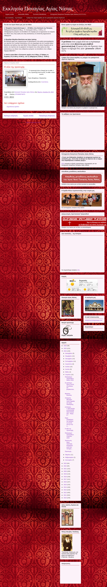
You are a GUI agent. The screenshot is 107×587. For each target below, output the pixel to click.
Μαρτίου (68, 454)
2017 (65, 479)
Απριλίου (68, 374)
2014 (65, 487)
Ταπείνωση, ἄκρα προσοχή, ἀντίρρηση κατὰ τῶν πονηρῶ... (69, 444)
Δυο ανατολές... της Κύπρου (13, 18)
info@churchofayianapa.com (93, 320)
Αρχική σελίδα (9, 14)
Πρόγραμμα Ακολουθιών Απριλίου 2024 (69, 435)
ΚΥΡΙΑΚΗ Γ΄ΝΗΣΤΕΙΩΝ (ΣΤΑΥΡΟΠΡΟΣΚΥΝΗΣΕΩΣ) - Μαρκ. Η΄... (70, 411)
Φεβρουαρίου (69, 457)
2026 (65, 345)
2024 (65, 351)
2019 (65, 474)
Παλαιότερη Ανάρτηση (47, 116)
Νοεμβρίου (68, 356)
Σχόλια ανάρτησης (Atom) (33, 122)
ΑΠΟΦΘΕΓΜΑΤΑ (20, 94)
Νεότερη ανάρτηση (11, 116)
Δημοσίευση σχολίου (13, 106)
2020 (65, 471)
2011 (65, 495)
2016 (65, 482)
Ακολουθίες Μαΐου (23, 14)
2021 (65, 468)
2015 (65, 484)
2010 (65, 498)
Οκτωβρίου (68, 358)
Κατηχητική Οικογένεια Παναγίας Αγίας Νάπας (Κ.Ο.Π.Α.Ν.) (68, 14)
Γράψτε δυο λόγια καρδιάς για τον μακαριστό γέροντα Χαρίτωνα (45, 18)
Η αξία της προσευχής (69, 429)
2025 (65, 348)
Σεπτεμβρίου (69, 361)
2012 (65, 492)
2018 (65, 476)
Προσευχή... (68, 451)
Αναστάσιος (44, 82)
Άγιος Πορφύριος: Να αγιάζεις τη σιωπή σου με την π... (69, 422)
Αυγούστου (68, 364)
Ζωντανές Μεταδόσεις (39, 14)
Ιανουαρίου (68, 460)
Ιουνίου (67, 369)
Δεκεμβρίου (69, 353)
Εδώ (63, 163)
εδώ (78, 270)
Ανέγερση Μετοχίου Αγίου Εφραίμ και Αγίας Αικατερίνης (70, 401)
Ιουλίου (67, 366)
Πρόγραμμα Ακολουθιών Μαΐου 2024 (69, 378)
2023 (65, 463)
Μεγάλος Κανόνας (68, 394)
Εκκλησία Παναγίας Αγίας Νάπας (37, 8)
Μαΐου (67, 372)
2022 (65, 466)
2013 (65, 490)
